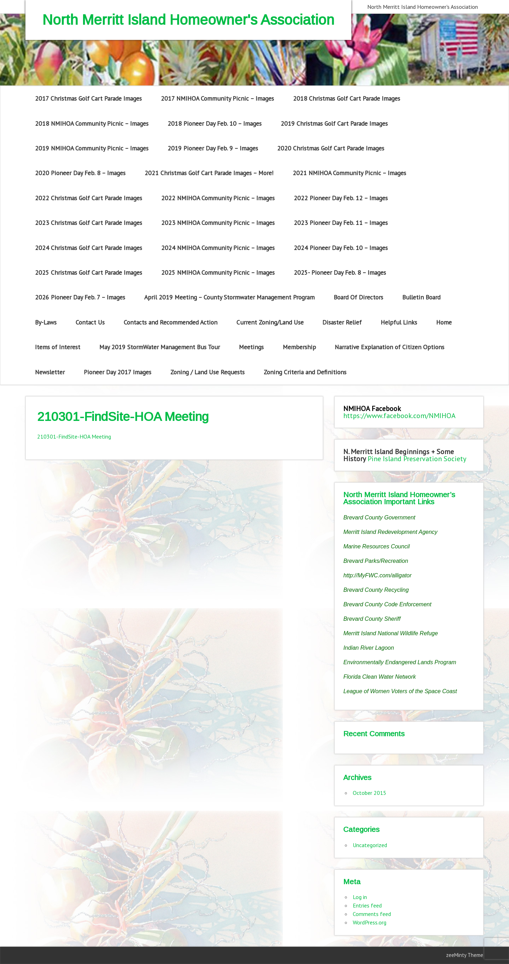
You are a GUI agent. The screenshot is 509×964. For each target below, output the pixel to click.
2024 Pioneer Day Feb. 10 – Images (341, 248)
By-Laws (46, 322)
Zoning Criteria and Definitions (305, 372)
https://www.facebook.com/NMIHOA (399, 415)
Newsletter (50, 372)
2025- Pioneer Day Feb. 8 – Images (340, 272)
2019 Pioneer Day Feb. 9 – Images (213, 148)
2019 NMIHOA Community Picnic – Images (91, 148)
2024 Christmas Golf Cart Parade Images (88, 248)
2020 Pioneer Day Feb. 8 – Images (80, 173)
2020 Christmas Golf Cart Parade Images (330, 148)
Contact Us (90, 322)
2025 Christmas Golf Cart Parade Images (88, 272)
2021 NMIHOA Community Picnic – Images (349, 173)
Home (444, 322)
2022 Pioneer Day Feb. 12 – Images (341, 198)
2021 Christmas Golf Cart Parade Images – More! (209, 173)
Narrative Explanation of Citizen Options (389, 347)
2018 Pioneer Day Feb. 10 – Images (215, 123)
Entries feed (367, 905)
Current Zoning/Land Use (270, 322)
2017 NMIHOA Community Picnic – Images (217, 98)
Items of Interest (57, 347)
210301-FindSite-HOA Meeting (74, 436)
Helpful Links (399, 322)
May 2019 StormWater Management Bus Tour (159, 347)
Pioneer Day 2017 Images (117, 372)
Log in (360, 896)
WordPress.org (369, 922)
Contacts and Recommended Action (170, 322)
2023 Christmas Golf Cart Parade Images (88, 223)
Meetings (251, 347)
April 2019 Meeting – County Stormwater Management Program (229, 297)
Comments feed (372, 913)
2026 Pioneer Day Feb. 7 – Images (80, 297)
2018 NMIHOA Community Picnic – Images (91, 123)
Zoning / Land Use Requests (207, 372)
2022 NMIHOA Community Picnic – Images (218, 198)
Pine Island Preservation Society (417, 458)
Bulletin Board (421, 297)
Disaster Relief (342, 322)
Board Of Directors (358, 297)
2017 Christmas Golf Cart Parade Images (88, 98)
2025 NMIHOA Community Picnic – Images (218, 272)
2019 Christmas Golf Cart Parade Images (334, 123)
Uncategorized (370, 845)
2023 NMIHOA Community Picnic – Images (218, 223)
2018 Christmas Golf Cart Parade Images (346, 98)
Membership (299, 347)
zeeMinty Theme (464, 955)
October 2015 (369, 792)
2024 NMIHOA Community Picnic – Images (218, 248)
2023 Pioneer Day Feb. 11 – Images (341, 223)
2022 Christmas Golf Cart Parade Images (88, 198)
